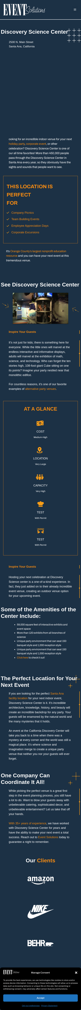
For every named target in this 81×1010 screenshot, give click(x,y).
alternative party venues (40, 389)
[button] (76, 972)
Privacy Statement (49, 1006)
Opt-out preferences (31, 1006)
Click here (22, 657)
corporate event (36, 143)
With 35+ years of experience (27, 823)
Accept (40, 998)
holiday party (17, 143)
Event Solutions (48, 837)
